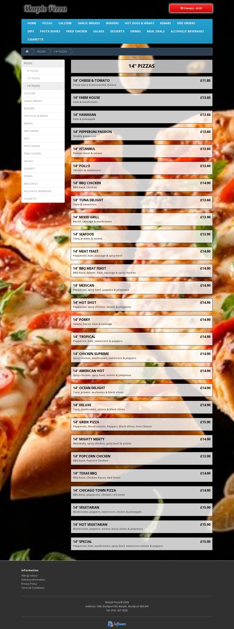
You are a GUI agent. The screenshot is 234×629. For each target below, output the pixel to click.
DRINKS (28, 176)
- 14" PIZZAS (32, 86)
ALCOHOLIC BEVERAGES (37, 191)
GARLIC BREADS (33, 101)
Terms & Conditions (32, 588)
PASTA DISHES (32, 146)
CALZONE (29, 93)
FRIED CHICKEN (32, 153)
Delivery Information (33, 579)
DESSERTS (29, 168)
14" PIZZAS (60, 51)
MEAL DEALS (31, 183)
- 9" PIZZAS (31, 71)
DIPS (26, 138)
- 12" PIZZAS (32, 78)
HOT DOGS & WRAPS (36, 116)
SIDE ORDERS (31, 131)
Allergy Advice (29, 575)
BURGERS (29, 108)
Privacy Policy (29, 583)
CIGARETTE (30, 198)
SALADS (28, 161)
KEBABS (28, 123)
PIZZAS (41, 51)
